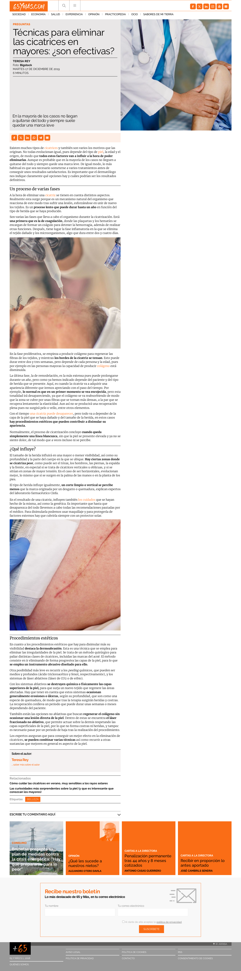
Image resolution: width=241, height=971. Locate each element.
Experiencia (74, 16)
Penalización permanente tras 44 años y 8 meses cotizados (146, 858)
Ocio (134, 16)
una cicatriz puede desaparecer (51, 413)
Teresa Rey (21, 61)
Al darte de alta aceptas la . (152, 922)
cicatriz (50, 195)
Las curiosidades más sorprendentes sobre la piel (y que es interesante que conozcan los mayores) (62, 790)
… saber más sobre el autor (26, 764)
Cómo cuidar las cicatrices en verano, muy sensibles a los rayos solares (59, 783)
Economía (38, 16)
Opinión (94, 16)
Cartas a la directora (143, 846)
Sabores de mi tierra (158, 16)
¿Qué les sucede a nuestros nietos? (88, 863)
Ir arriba (220, 944)
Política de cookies (134, 952)
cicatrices (51, 148)
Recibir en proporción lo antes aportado (204, 863)
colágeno (103, 366)
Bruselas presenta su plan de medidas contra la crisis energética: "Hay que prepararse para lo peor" (36, 856)
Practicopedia (115, 16)
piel (100, 152)
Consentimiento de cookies (195, 958)
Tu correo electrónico (131, 905)
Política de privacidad (80, 958)
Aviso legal (73, 952)
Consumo (20, 838)
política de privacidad (169, 922)
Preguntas (22, 24)
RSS (180, 952)
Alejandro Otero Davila (86, 870)
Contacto (128, 958)
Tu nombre (51, 905)
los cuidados (86, 499)
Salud (55, 16)
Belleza (33, 799)
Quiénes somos (19, 964)
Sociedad (19, 16)
